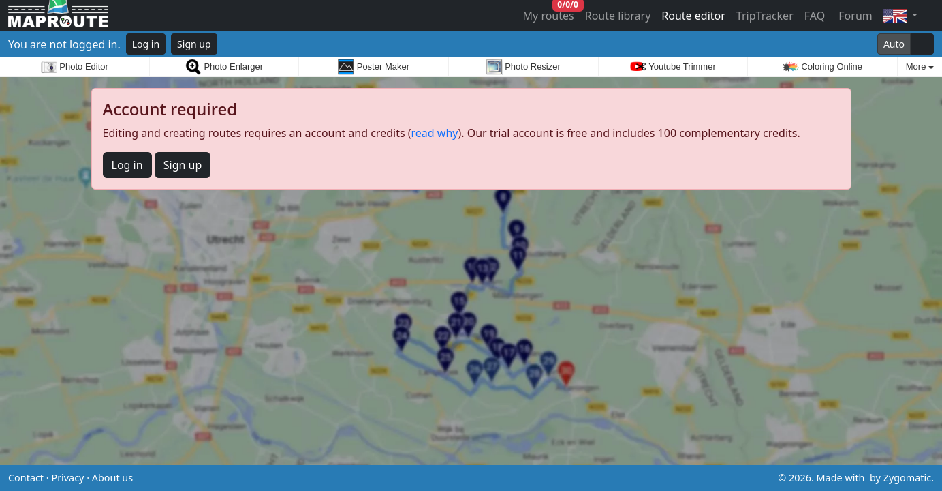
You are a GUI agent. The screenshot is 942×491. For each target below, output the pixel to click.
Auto (894, 44)
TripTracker (765, 15)
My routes (549, 12)
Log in (145, 44)
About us (112, 477)
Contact (26, 477)
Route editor (693, 15)
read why (434, 132)
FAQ (814, 15)
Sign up (193, 44)
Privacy (67, 477)
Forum (854, 15)
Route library (618, 15)
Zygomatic (907, 477)
